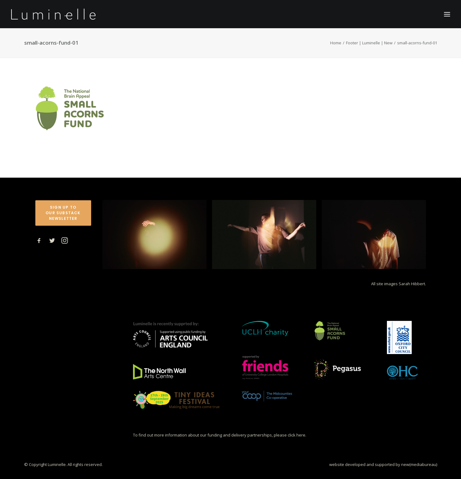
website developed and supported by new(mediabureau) (383, 464)
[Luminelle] (53, 14)
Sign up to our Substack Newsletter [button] (64, 213)
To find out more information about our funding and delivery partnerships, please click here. (219, 435)
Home (335, 43)
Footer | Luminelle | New (369, 43)
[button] (39, 241)
